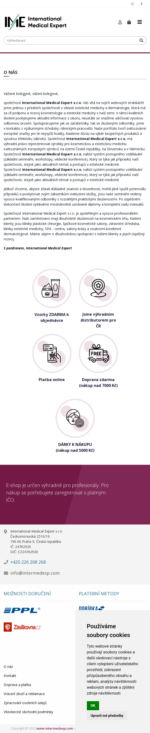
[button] (120, 22)
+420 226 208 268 (28, 562)
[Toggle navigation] (139, 22)
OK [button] (93, 706)
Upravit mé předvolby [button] (107, 716)
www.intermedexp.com (54, 728)
